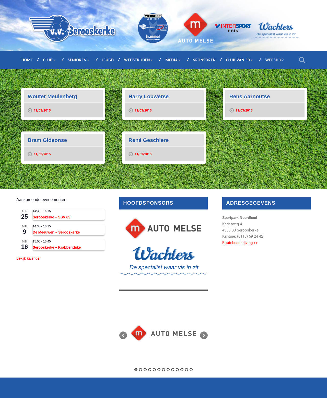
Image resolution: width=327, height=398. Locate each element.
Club (48, 60)
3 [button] (145, 369)
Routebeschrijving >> (240, 242)
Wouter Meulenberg (52, 96)
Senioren (77, 60)
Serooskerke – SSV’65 (51, 217)
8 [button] (168, 369)
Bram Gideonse (47, 140)
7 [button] (163, 369)
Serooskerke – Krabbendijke (57, 247)
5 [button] (154, 369)
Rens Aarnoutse (249, 96)
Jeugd (108, 60)
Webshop (274, 60)
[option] (163, 332)
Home (27, 60)
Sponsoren (204, 60)
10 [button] (177, 369)
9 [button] (172, 369)
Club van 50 (238, 60)
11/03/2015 (42, 110)
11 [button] (181, 369)
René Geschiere (149, 140)
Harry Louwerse (149, 96)
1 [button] (135, 369)
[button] (123, 335)
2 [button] (140, 369)
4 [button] (149, 369)
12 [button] (186, 369)
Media (171, 60)
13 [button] (191, 369)
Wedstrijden (137, 60)
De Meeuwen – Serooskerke (56, 232)
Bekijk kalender (28, 258)
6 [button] (158, 369)
